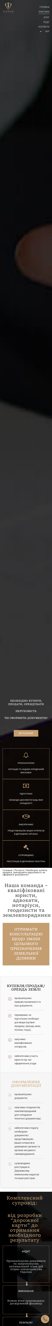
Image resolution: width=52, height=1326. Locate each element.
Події (46, 22)
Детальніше (26, 733)
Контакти (44, 26)
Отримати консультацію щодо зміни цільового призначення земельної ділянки (26, 944)
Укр (47, 31)
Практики (44, 11)
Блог (46, 17)
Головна (44, 7)
